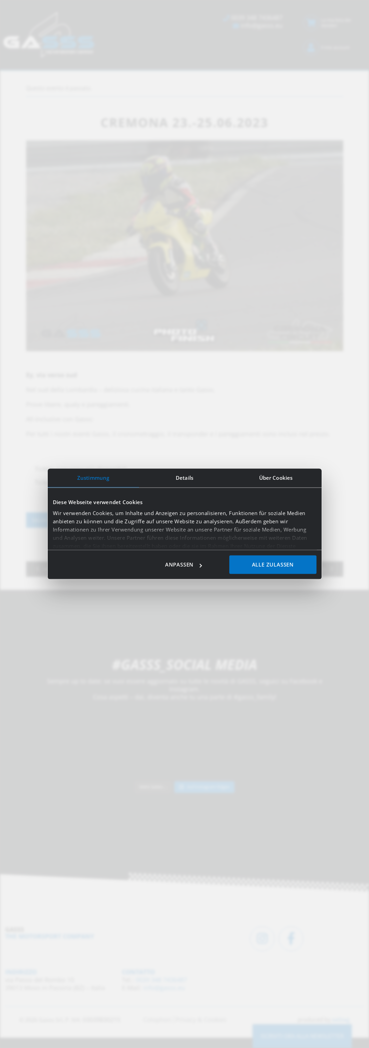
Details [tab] (184, 477)
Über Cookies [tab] (275, 477)
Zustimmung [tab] (93, 477)
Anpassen (183, 564)
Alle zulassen (273, 564)
